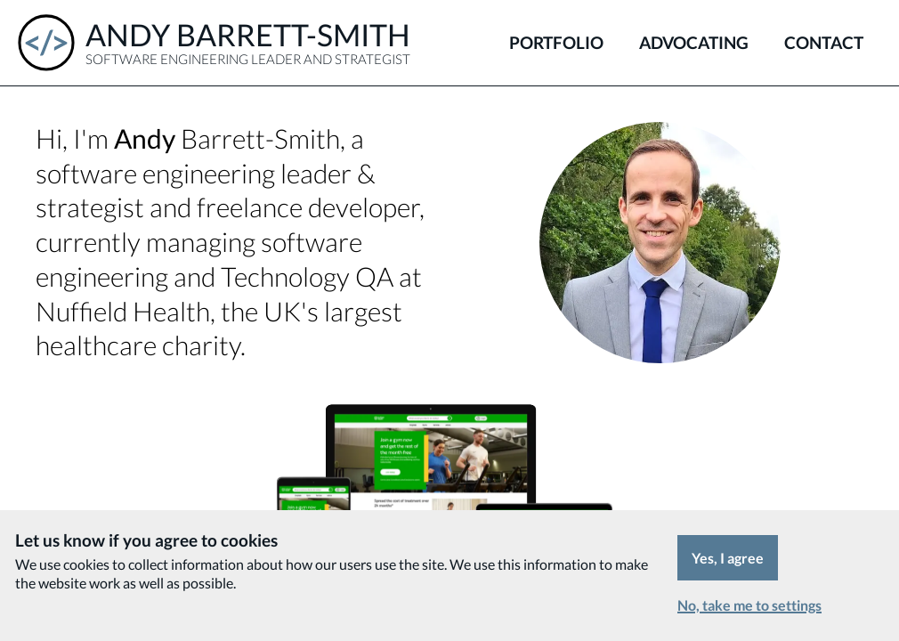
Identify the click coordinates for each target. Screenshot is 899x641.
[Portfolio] (449, 483)
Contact (823, 42)
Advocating (694, 42)
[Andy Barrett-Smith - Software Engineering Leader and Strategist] (214, 42)
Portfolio (556, 42)
